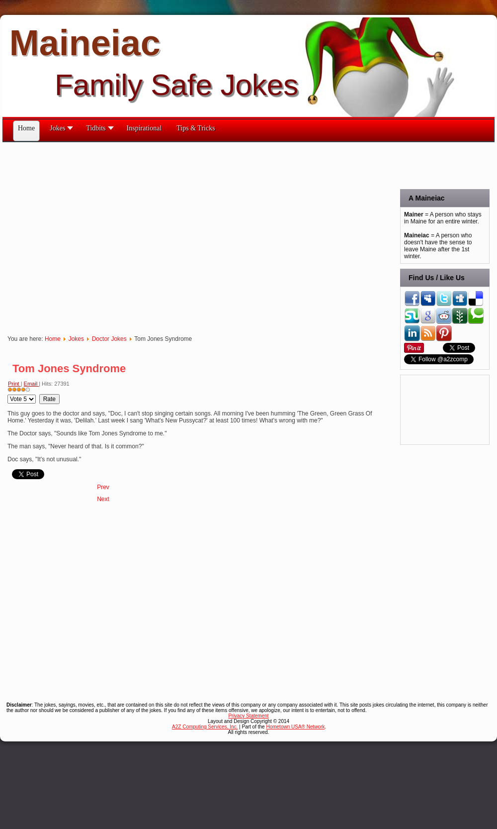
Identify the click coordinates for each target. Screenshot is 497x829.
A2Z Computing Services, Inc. (205, 726)
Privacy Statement (248, 716)
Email (31, 384)
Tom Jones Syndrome (69, 368)
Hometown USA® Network (295, 726)
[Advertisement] (93, 235)
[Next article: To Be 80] (103, 499)
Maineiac (85, 43)
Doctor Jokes (109, 338)
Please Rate (7, 394)
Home (53, 338)
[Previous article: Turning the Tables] (103, 487)
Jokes (76, 338)
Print (14, 384)
